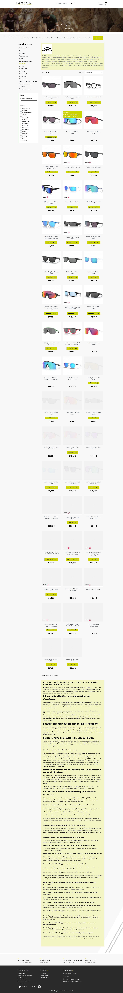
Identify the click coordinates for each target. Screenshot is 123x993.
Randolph (24, 74)
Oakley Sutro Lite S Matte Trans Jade (51, 343)
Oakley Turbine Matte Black (93, 307)
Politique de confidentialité (24, 981)
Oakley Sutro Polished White (72, 448)
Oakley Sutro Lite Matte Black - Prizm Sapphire (51, 378)
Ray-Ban (24, 76)
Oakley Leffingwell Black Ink (51, 132)
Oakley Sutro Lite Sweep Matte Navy (72, 589)
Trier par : (81, 72)
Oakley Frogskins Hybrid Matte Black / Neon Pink (72, 343)
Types (21, 58)
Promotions (43, 973)
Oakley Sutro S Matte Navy (72, 132)
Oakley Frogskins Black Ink (51, 590)
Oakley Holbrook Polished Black (51, 202)
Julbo (22, 66)
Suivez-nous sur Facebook (19, 986)
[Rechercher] (64, 3)
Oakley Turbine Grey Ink (72, 167)
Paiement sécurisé (22, 979)
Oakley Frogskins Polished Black (51, 272)
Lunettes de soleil (25, 61)
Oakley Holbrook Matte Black (72, 660)
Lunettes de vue (25, 84)
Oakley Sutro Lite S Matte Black (72, 97)
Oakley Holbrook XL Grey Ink (93, 590)
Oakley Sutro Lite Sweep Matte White (94, 517)
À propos (20, 977)
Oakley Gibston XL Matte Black (51, 97)
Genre (21, 51)
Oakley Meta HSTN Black (93, 97)
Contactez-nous (22, 983)
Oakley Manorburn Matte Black (93, 237)
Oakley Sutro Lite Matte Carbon (94, 132)
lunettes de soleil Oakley (55, 936)
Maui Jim (24, 69)
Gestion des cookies (69, 991)
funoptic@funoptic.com (76, 981)
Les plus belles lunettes (28, 81)
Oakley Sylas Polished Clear (93, 272)
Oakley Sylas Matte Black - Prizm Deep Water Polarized (93, 554)
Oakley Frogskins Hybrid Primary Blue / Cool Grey (51, 237)
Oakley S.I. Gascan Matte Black (93, 413)
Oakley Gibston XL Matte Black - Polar (72, 308)
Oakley (23, 64)
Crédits (61, 991)
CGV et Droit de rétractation (25, 975)
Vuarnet (23, 79)
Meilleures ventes (44, 977)
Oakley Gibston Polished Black (51, 413)
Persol (23, 71)
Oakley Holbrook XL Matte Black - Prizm (51, 167)
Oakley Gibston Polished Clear (51, 482)
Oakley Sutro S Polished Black (72, 413)
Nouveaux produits (44, 975)
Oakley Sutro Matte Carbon (93, 378)
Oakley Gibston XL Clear (72, 202)
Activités (22, 53)
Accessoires (23, 56)
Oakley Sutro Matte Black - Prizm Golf (93, 482)
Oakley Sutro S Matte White (93, 343)
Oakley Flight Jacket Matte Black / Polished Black (51, 308)
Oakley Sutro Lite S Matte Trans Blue (93, 202)
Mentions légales (22, 973)
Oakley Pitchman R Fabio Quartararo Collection (51, 517)
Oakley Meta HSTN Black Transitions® (72, 482)
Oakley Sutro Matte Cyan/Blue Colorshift (72, 624)
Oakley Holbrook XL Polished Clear (94, 625)
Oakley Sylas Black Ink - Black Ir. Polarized (51, 625)
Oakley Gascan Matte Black (72, 237)
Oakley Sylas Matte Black (93, 167)
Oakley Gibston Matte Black (72, 272)
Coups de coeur (25, 89)
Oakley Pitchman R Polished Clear (72, 378)
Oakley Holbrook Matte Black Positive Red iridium (51, 552)
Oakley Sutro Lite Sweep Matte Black (51, 448)
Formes (22, 86)
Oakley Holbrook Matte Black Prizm (51, 660)
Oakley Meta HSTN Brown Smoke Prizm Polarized (72, 553)
